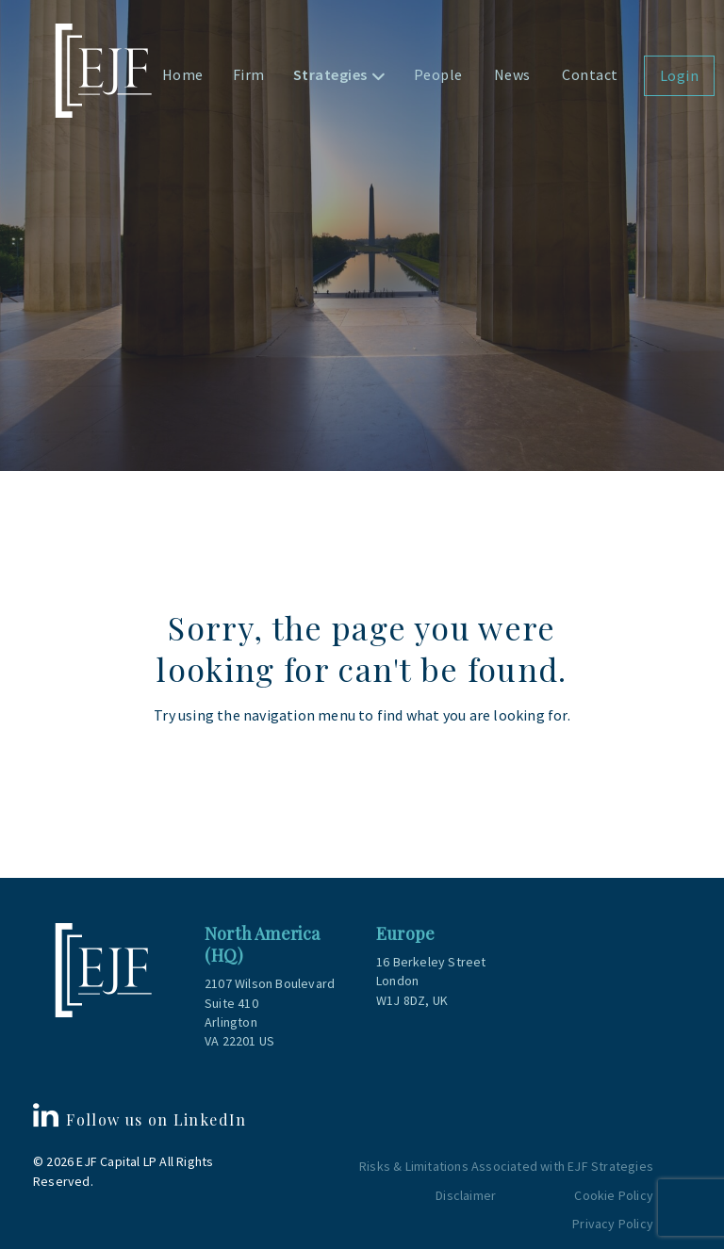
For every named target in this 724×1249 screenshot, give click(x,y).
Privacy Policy (612, 1223)
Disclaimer (466, 1195)
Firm (249, 74)
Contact (590, 74)
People (438, 74)
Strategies (330, 74)
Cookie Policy (613, 1195)
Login (679, 75)
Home (183, 74)
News (512, 74)
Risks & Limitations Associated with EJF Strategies (506, 1166)
